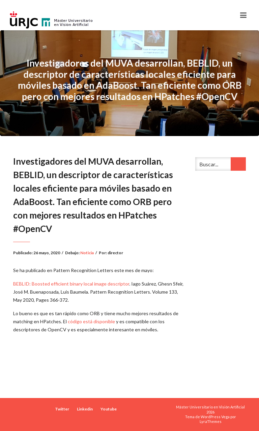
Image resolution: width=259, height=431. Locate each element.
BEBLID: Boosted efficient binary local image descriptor (71, 284)
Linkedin (85, 408)
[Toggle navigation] (243, 15)
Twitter (62, 408)
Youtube (108, 408)
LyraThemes (211, 421)
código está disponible (91, 321)
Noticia (87, 252)
